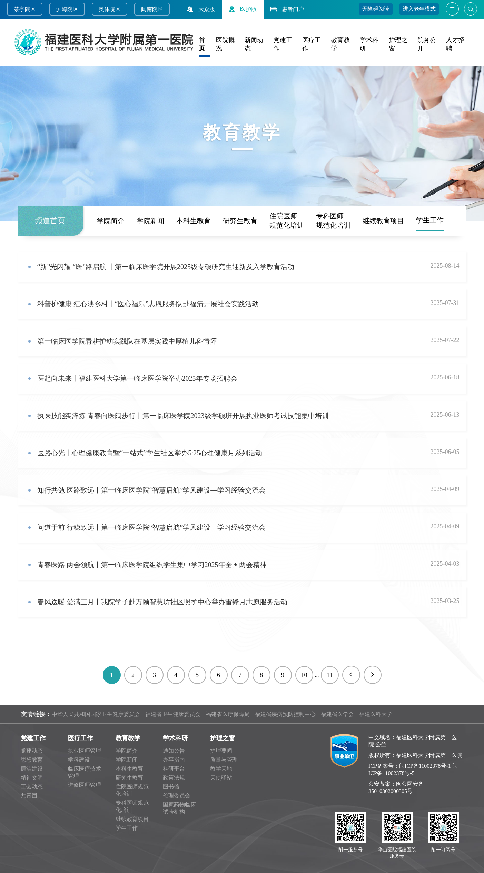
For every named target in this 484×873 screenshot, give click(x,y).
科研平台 (174, 769)
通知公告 (174, 751)
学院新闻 (150, 220)
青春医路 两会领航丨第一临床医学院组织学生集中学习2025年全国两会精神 (152, 564)
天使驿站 (221, 778)
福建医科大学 (375, 714)
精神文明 (32, 778)
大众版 (200, 9)
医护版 (242, 9)
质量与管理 (224, 760)
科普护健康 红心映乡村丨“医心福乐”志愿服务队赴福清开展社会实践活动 (148, 304)
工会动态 (32, 787)
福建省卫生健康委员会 (172, 714)
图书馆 (171, 787)
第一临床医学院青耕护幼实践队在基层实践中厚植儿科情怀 (127, 341)
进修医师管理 (84, 785)
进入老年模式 (419, 9)
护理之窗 (222, 738)
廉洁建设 (32, 769)
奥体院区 (110, 9)
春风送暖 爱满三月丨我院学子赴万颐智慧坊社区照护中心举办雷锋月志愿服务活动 (162, 602)
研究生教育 (240, 220)
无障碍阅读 (375, 9)
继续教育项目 (383, 220)
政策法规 (174, 778)
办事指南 (174, 760)
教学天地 (221, 769)
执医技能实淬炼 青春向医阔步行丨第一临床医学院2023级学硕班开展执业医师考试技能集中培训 (183, 415)
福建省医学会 (337, 714)
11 (330, 675)
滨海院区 (67, 9)
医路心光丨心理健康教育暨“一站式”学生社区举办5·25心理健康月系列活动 (150, 453)
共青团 (29, 795)
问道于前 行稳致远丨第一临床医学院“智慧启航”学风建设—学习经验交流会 (151, 527)
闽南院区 (152, 9)
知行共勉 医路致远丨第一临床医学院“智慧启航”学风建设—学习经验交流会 (151, 490)
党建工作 (33, 738)
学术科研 (175, 738)
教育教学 (128, 738)
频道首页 (50, 220)
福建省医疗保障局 (228, 714)
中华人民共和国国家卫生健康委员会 (96, 714)
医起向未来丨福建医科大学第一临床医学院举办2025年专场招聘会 (137, 378)
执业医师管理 (84, 751)
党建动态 (32, 751)
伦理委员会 (176, 795)
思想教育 (32, 760)
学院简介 (111, 220)
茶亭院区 (25, 9)
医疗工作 (80, 738)
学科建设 (79, 760)
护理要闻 (221, 751)
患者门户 (286, 9)
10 (304, 675)
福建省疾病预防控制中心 (285, 714)
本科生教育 (193, 220)
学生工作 (430, 219)
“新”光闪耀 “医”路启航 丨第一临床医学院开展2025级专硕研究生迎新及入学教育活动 (166, 266)
